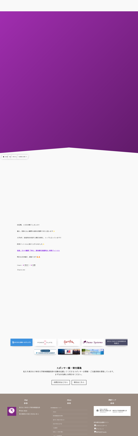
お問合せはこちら (61, 382)
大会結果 (55, 428)
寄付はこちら (79, 382)
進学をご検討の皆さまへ (59, 420)
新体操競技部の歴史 (58, 415)
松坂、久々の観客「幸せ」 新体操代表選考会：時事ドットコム (38, 250)
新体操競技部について (56, 407)
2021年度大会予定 (57, 424)
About (54, 411)
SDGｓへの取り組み (58, 432)
